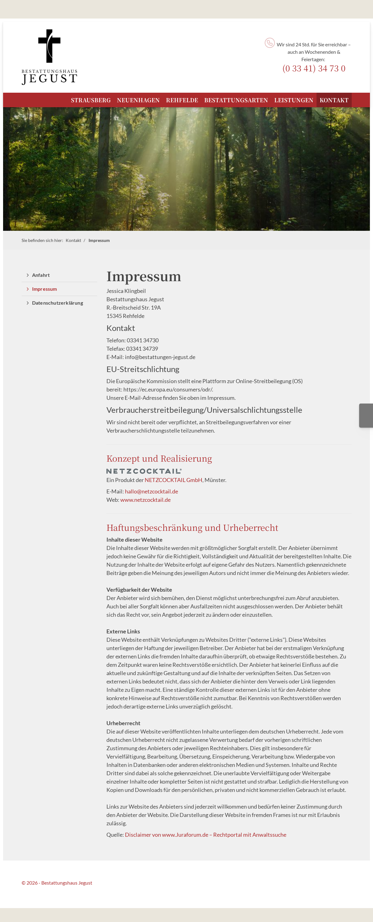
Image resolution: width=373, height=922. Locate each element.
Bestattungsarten (236, 100)
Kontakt (334, 100)
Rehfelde (182, 100)
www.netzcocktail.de (145, 499)
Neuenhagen (138, 100)
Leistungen (293, 100)
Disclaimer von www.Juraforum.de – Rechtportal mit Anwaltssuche (205, 834)
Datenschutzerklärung (57, 303)
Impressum (99, 240)
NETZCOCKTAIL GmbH (173, 479)
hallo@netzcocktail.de (151, 491)
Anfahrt (41, 275)
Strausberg (91, 100)
